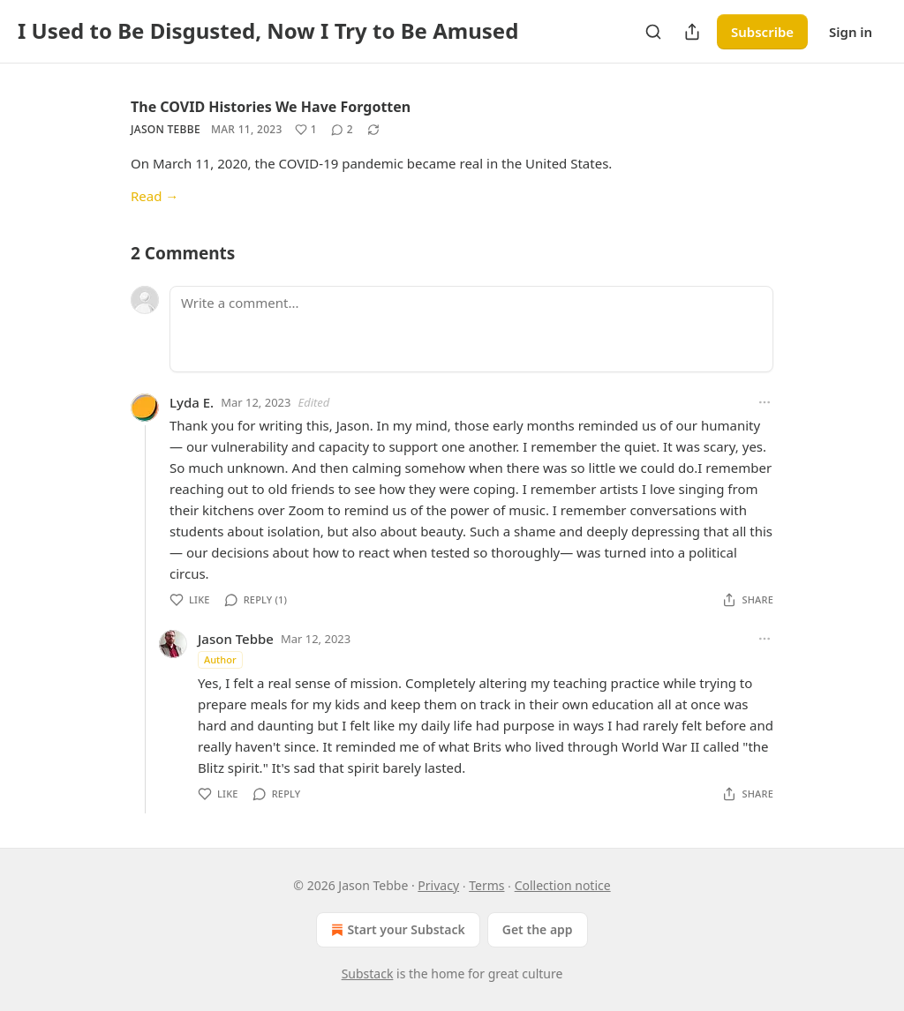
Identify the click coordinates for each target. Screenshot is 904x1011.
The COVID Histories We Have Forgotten (271, 106)
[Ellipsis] (764, 402)
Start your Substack (396, 930)
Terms (486, 885)
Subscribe (762, 32)
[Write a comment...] (471, 329)
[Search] (653, 31)
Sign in (850, 32)
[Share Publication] (692, 31)
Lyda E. (192, 402)
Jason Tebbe (165, 129)
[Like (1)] (306, 129)
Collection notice (563, 885)
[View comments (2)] (342, 129)
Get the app (537, 929)
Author (220, 659)
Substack (368, 973)
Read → (154, 196)
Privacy (438, 885)
